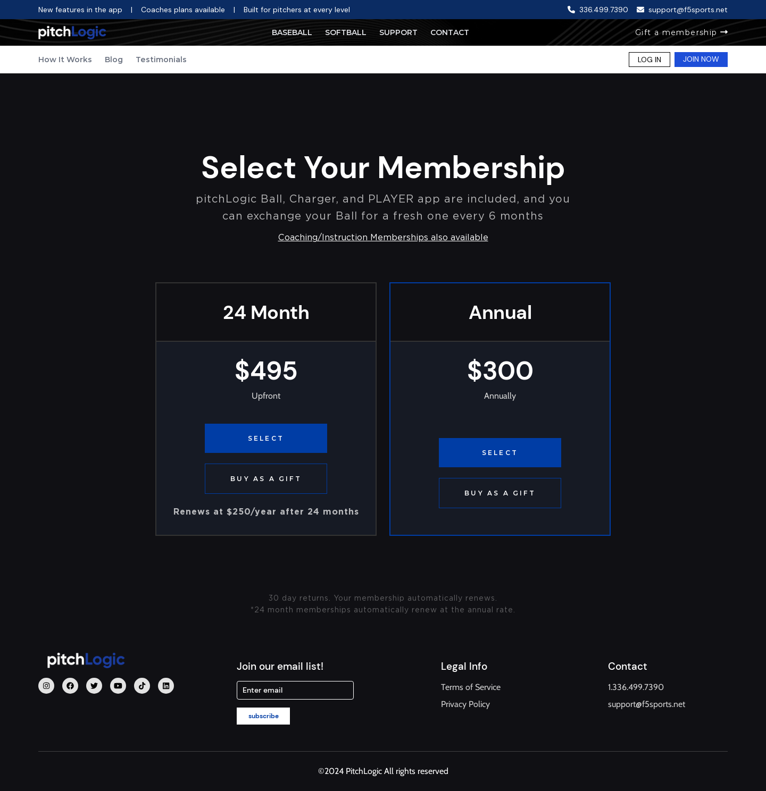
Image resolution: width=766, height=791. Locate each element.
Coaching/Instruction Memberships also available (383, 237)
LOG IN (649, 59)
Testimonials (161, 59)
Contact (449, 32)
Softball (346, 32)
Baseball (292, 32)
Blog (114, 59)
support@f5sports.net (646, 704)
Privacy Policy (465, 704)
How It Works (65, 59)
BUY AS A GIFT (266, 479)
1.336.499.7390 (636, 687)
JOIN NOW (701, 59)
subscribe (263, 716)
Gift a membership (681, 32)
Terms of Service (471, 687)
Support (398, 32)
